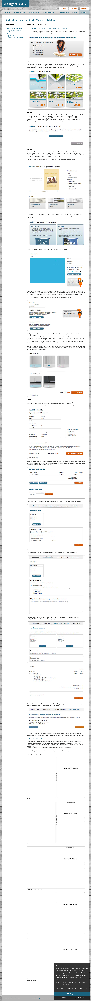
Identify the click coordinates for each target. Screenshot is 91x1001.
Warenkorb (84, 8)
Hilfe (84, 12)
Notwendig (61, 988)
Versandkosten (49, 998)
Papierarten (10, 36)
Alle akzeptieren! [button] (72, 994)
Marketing (83, 988)
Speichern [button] (63, 998)
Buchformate (11, 34)
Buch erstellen (20, 12)
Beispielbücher (49, 12)
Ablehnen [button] (81, 998)
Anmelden (63, 8)
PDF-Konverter (64, 12)
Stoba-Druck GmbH (15, 998)
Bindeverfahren (11, 32)
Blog (75, 12)
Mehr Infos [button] (69, 985)
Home (8, 12)
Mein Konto (74, 8)
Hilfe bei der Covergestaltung (36, 738)
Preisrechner (35, 12)
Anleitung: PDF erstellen (14, 30)
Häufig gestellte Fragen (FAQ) (15, 37)
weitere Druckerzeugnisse (36, 998)
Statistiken (72, 988)
